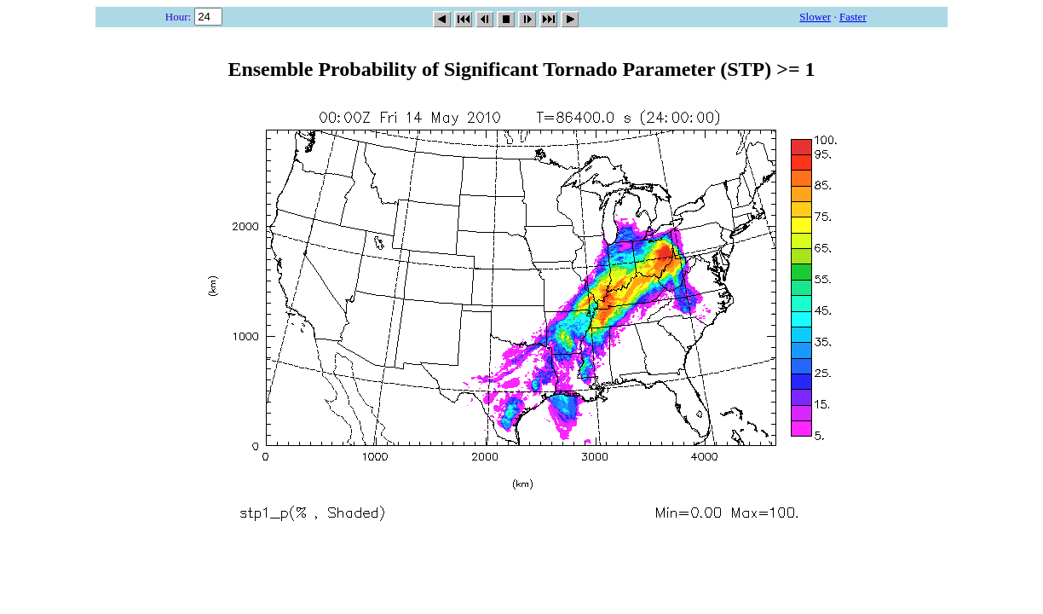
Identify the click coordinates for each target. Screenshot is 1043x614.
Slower (815, 16)
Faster (853, 16)
